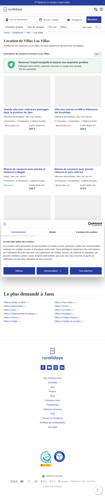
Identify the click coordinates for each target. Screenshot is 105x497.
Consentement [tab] (18, 232)
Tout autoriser (86, 271)
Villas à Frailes (12, 326)
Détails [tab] (52, 232)
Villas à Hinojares (64, 319)
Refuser (19, 271)
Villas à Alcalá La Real (16, 307)
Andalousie (17, 38)
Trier (97, 59)
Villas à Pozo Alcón (66, 307)
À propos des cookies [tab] (87, 232)
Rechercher (94, 19)
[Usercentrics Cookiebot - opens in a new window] (90, 224)
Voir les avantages (27, 74)
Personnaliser (52, 271)
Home (7, 38)
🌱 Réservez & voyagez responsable (51, 2)
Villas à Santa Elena (15, 311)
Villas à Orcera (12, 322)
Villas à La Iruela (64, 315)
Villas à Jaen (11, 315)
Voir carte (87, 27)
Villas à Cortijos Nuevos (67, 322)
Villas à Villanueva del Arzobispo (21, 319)
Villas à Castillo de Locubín (69, 326)
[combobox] (20, 19)
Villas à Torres (63, 311)
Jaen (28, 38)
